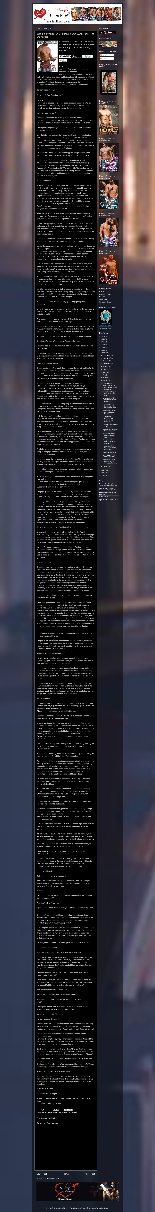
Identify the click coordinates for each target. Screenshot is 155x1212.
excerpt (44, 1113)
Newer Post (41, 1174)
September (107, 364)
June (105, 372)
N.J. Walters (103, 297)
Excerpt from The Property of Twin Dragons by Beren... (110, 405)
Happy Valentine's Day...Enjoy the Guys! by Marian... (110, 447)
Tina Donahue (73, 1113)
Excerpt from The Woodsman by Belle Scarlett (110, 441)
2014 (103, 475)
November (106, 358)
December (106, 355)
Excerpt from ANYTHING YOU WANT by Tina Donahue (109, 419)
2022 (103, 339)
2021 (103, 342)
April (104, 377)
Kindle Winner (103, 496)
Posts (103, 55)
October (106, 361)
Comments (104, 58)
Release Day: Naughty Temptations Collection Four (108, 484)
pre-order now (63, 1113)
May (104, 375)
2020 (103, 344)
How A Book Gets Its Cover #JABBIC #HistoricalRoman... (110, 461)
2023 (103, 336)
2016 (103, 470)
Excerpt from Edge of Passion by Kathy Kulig (109, 393)
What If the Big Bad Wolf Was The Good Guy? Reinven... (110, 387)
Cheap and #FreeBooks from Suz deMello (110, 430)
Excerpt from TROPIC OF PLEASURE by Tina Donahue (110, 412)
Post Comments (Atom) (52, 1178)
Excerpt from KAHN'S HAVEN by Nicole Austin (109, 435)
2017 (103, 353)
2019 (103, 347)
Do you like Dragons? (109, 452)
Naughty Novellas (52, 1113)
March (105, 380)
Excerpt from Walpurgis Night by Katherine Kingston (110, 399)
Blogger (106, 1208)
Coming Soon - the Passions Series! (109, 456)
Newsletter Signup (105, 302)
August (105, 366)
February (106, 383)
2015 (103, 473)
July (104, 369)
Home (66, 1174)
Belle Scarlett (103, 292)
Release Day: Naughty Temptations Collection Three (108, 489)
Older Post (90, 1174)
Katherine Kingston (105, 294)
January (106, 466)
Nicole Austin (103, 299)
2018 (103, 350)
